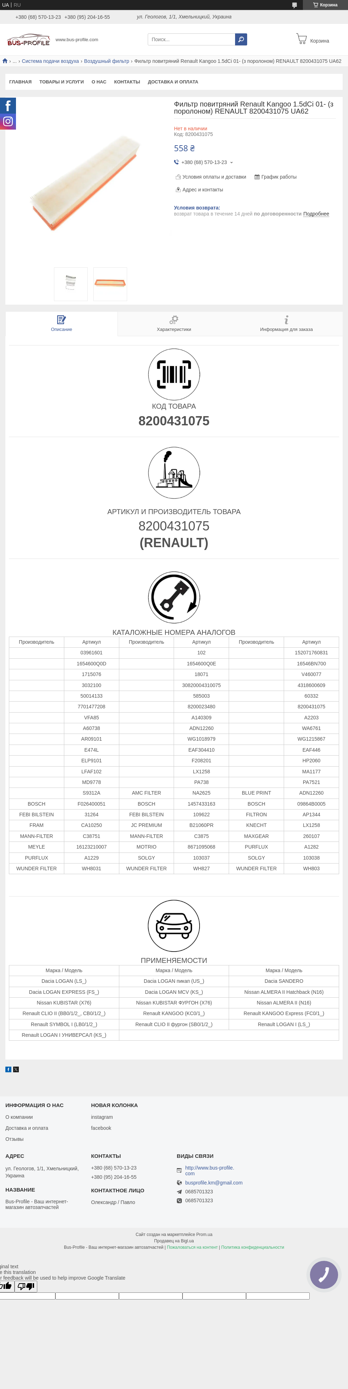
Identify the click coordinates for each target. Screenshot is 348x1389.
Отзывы (14, 1139)
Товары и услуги (61, 82)
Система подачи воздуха (50, 61)
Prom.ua (204, 1234)
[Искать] (241, 39)
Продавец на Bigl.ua (174, 1240)
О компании (19, 1117)
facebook (101, 1128)
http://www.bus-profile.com (209, 1170)
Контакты (127, 82)
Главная (20, 82)
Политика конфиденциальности (252, 1247)
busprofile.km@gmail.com (214, 1183)
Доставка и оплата (173, 82)
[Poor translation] (26, 1286)
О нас (99, 82)
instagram (102, 1117)
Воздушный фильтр (106, 61)
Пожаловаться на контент (192, 1247)
